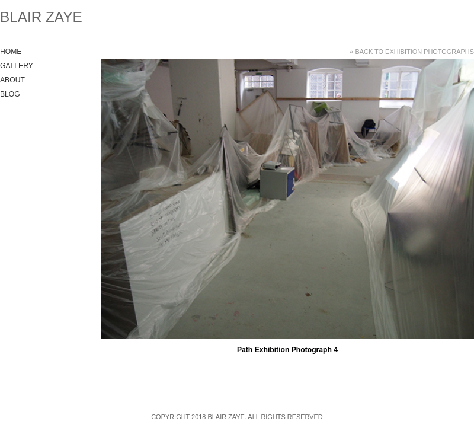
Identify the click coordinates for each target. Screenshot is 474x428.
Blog (10, 94)
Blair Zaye (41, 17)
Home (10, 51)
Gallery (16, 66)
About (12, 80)
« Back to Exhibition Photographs (412, 51)
